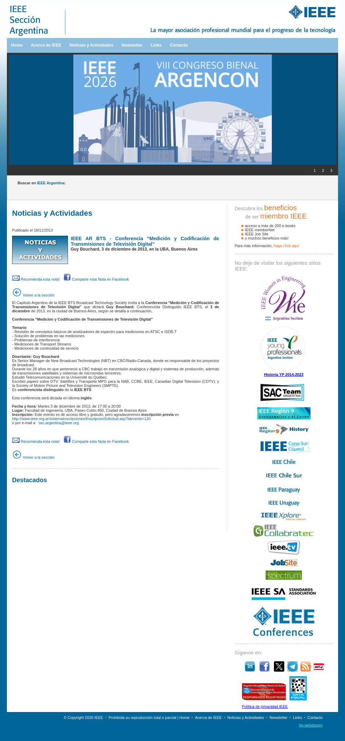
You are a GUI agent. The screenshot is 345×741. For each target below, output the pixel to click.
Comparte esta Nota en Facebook (96, 279)
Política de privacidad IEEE (265, 706)
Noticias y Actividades (91, 45)
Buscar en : (42, 183)
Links (156, 45)
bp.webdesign (311, 725)
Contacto (179, 45)
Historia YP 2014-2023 (284, 374)
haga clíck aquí (286, 246)
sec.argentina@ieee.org (58, 423)
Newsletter (131, 45)
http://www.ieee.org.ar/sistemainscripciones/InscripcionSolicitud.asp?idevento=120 (81, 419)
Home (16, 45)
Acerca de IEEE (46, 45)
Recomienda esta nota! (36, 279)
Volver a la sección (33, 295)
